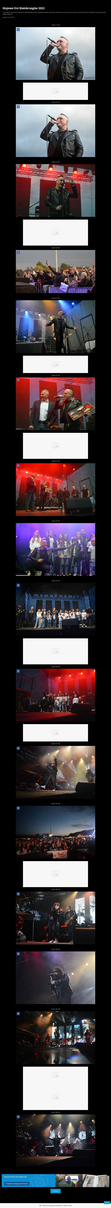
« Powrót (55, 1191)
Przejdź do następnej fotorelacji (17, 1184)
